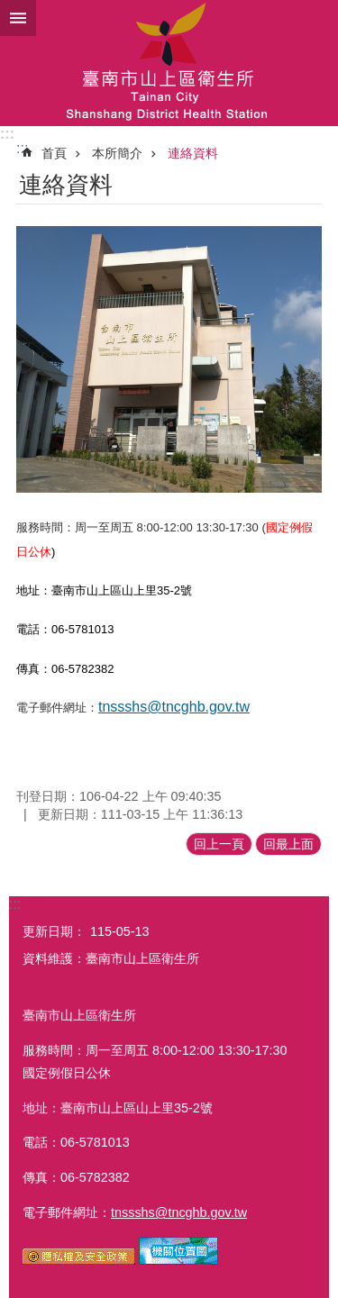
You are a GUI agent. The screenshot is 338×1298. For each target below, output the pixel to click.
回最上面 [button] (288, 844)
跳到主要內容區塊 (9, 9)
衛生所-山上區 (169, 63)
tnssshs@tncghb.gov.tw (174, 706)
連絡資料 (193, 153)
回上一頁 (219, 844)
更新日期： (54, 931)
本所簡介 (117, 153)
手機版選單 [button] (18, 18)
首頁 (54, 153)
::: (7, 133)
